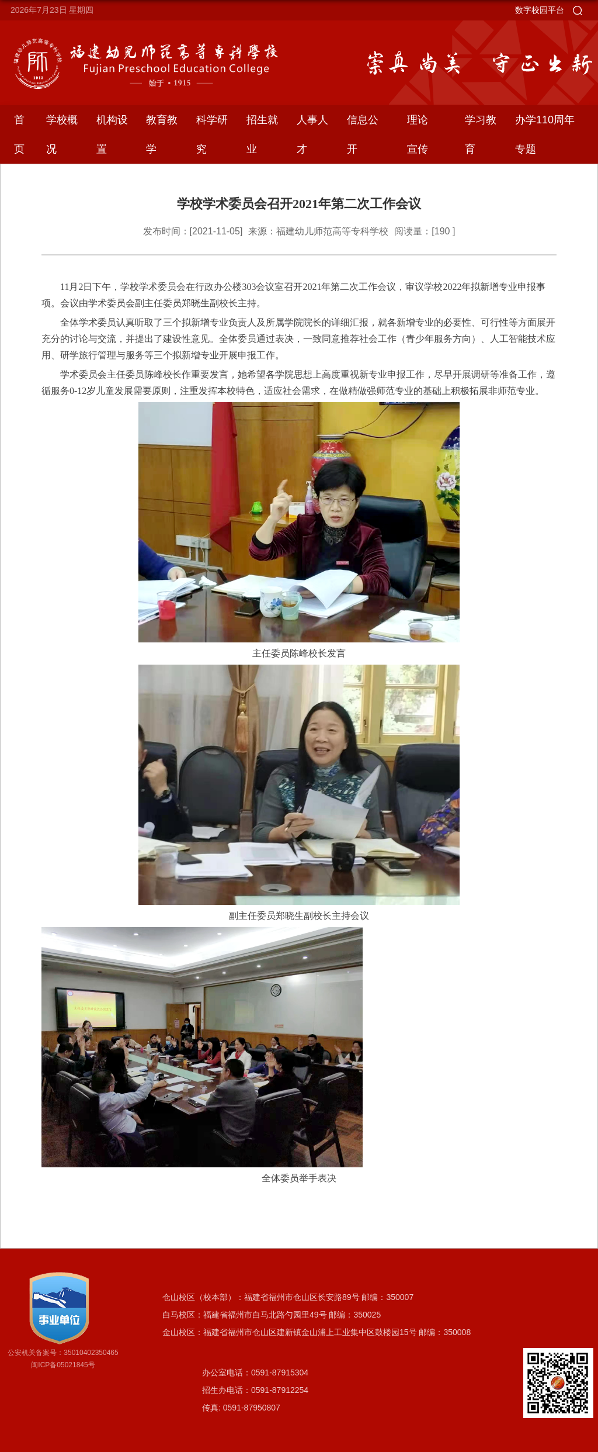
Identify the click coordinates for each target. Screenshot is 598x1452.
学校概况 (62, 134)
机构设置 (112, 134)
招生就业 (262, 134)
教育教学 (162, 134)
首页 (19, 134)
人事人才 (312, 134)
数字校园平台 (539, 10)
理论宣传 (417, 134)
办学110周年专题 (545, 134)
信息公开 (362, 134)
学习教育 (480, 134)
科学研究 (212, 134)
